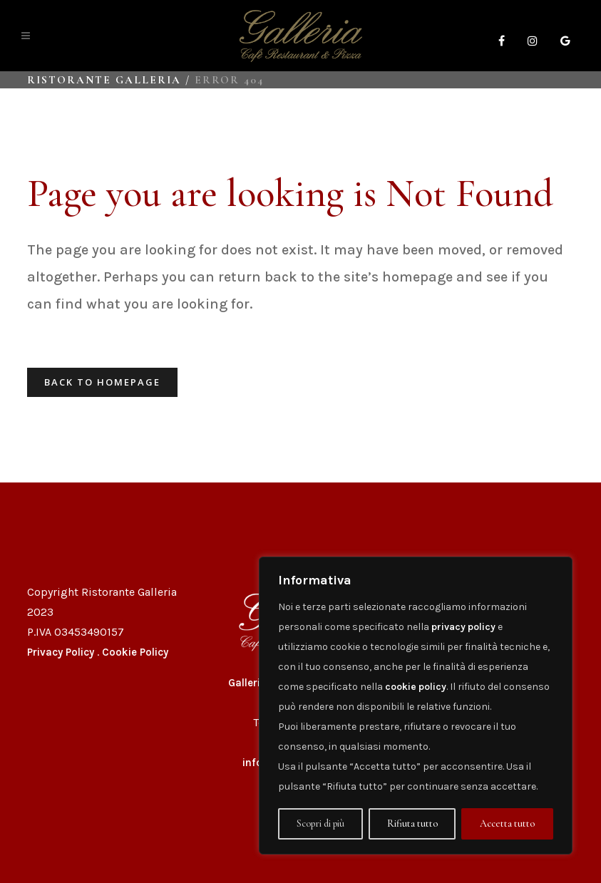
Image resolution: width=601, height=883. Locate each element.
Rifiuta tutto (412, 823)
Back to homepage (102, 382)
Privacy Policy (60, 652)
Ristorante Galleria (104, 79)
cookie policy (415, 687)
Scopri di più (320, 823)
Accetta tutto (507, 823)
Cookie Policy (135, 652)
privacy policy (463, 627)
